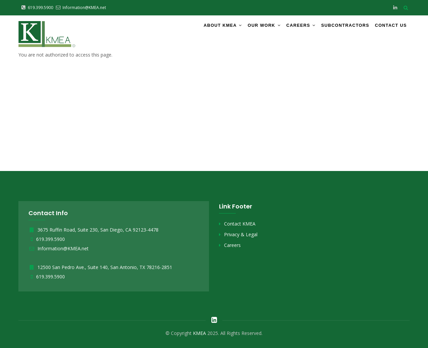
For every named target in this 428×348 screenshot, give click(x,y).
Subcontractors (336, 28)
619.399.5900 (50, 239)
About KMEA (202, 28)
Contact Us (387, 28)
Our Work (247, 28)
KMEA (199, 333)
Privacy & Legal (240, 234)
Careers (288, 28)
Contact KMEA (239, 224)
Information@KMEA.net (58, 248)
